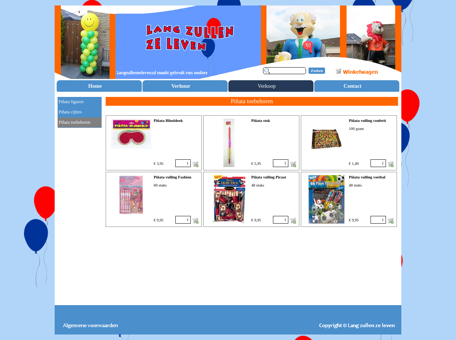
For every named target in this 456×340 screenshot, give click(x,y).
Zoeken (317, 71)
